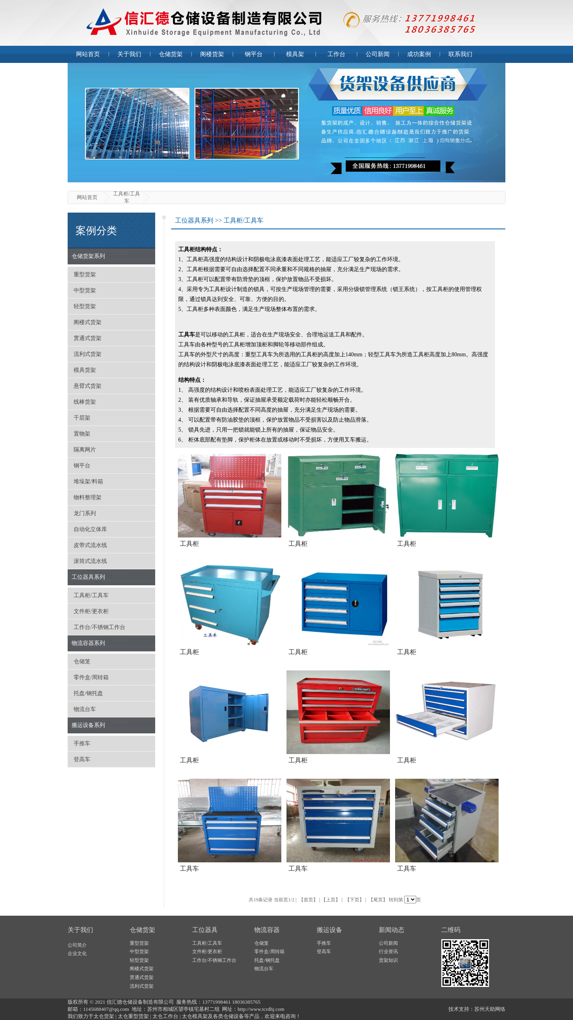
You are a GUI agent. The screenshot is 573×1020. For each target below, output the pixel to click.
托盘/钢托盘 (88, 693)
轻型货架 (85, 306)
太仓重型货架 (133, 1016)
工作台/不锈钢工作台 (99, 627)
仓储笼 (82, 661)
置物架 (82, 434)
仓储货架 (171, 54)
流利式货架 (87, 354)
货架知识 (388, 960)
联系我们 (460, 54)
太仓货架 (104, 1016)
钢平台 (254, 54)
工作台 (336, 54)
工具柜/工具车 (91, 595)
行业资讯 (388, 951)
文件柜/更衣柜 (91, 611)
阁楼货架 (212, 54)
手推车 (82, 743)
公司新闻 (378, 54)
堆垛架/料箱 (88, 482)
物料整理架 (87, 497)
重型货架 (85, 274)
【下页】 (354, 900)
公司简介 (77, 945)
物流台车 (85, 709)
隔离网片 (85, 450)
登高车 (82, 759)
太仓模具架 (195, 1016)
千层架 (82, 418)
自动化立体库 (90, 529)
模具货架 (85, 370)
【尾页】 (378, 900)
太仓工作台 (165, 1016)
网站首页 (88, 54)
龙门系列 (85, 513)
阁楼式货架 (87, 322)
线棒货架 (85, 402)
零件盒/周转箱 (91, 677)
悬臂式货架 (87, 386)
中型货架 (85, 290)
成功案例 (419, 54)
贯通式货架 (87, 338)
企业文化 (77, 953)
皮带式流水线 (90, 545)
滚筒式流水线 (90, 561)
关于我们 (129, 54)
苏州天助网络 (489, 1009)
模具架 (295, 54)
